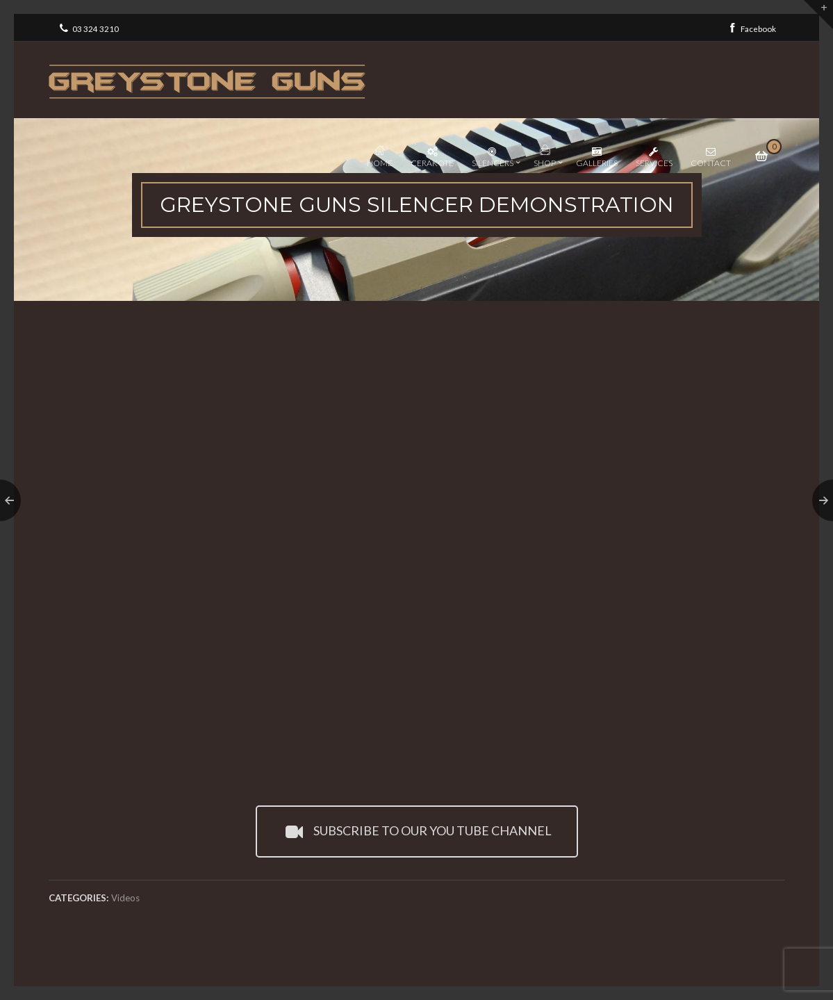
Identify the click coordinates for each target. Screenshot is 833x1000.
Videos (125, 897)
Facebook (751, 28)
